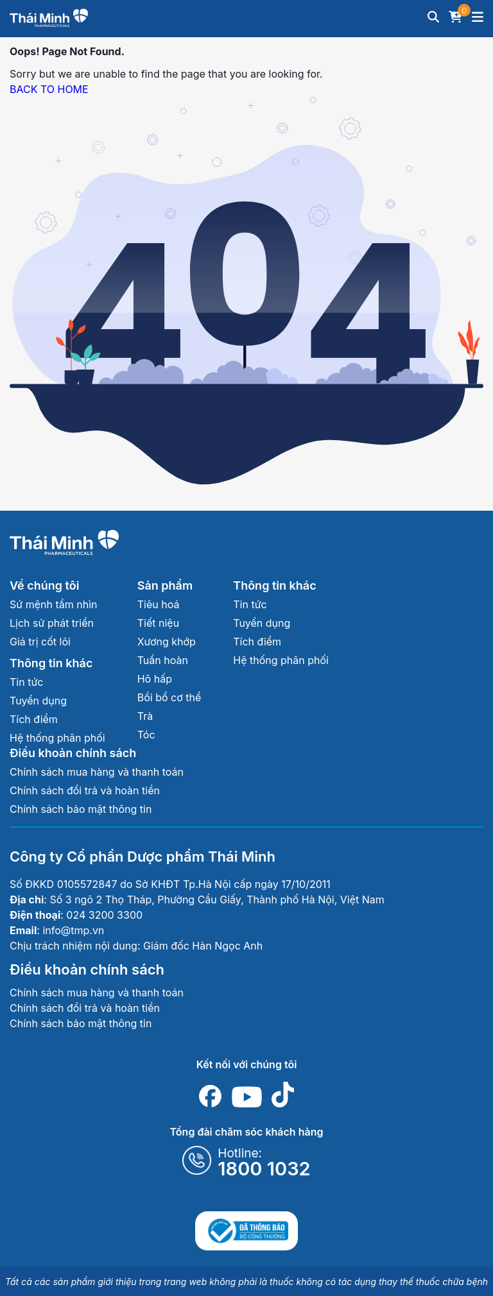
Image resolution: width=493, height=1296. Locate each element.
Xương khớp (166, 641)
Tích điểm (34, 719)
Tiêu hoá (158, 604)
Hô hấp (154, 678)
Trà (145, 716)
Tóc (146, 734)
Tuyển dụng (38, 700)
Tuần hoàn (162, 660)
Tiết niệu (158, 623)
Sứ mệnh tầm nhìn (54, 604)
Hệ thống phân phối (57, 737)
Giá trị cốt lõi (40, 641)
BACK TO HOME (49, 89)
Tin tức (26, 682)
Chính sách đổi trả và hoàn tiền (85, 790)
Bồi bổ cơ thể (169, 697)
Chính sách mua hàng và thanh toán (97, 771)
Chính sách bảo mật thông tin (80, 809)
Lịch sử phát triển (52, 623)
